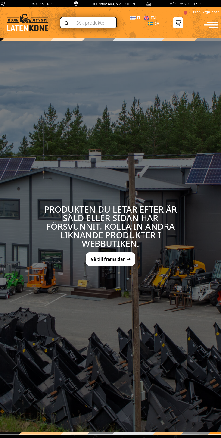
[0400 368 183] (3, 3)
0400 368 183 (42, 3)
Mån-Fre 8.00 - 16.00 (185, 3)
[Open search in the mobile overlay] (88, 23)
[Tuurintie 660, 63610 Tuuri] (75, 3)
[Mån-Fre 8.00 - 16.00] (148, 3)
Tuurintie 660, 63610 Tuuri (113, 3)
